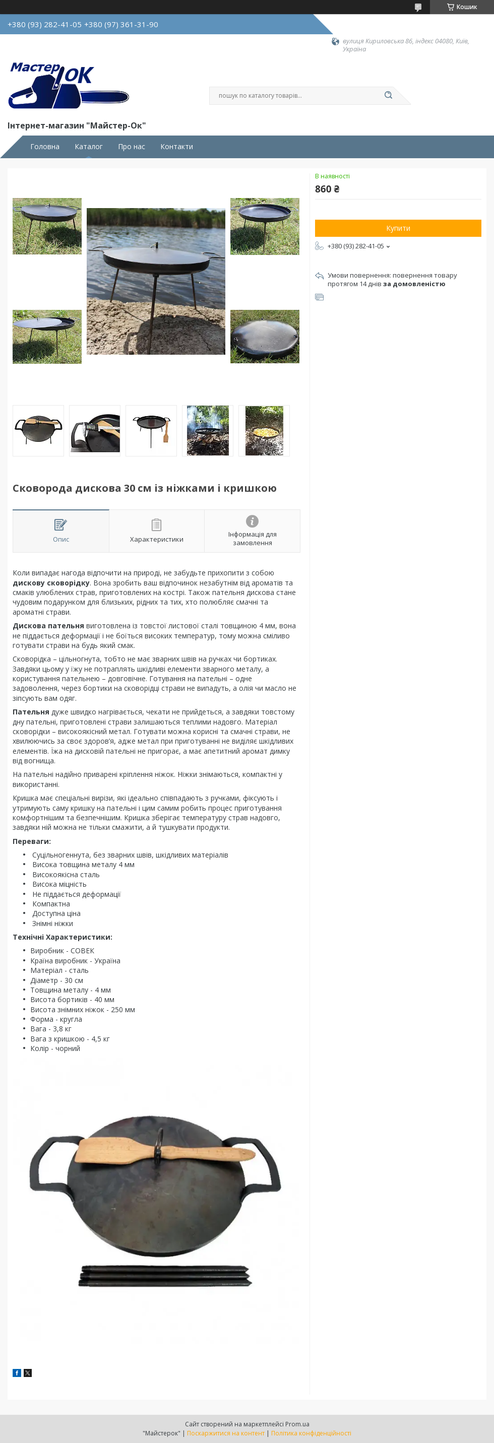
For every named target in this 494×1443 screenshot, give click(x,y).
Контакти (176, 146)
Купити (398, 228)
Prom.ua (297, 1424)
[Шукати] (388, 96)
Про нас (131, 146)
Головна (44, 146)
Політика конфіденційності (311, 1433)
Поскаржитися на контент (226, 1433)
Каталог (89, 146)
